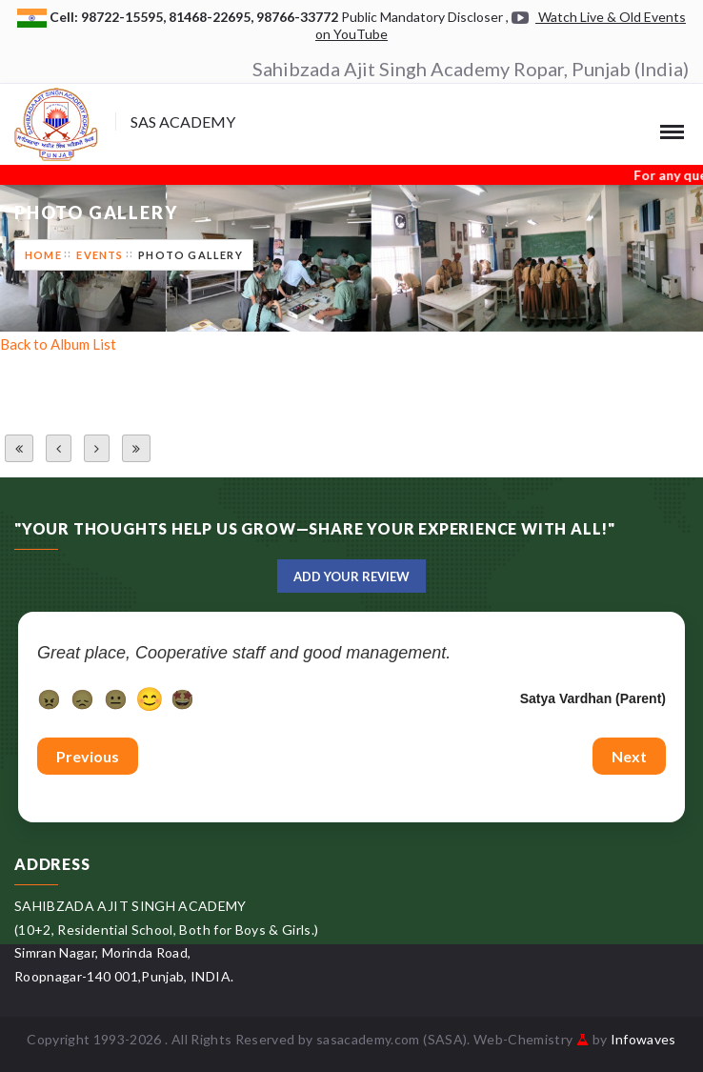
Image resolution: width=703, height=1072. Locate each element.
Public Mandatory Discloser (422, 17)
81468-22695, (212, 17)
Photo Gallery (190, 255)
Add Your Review (351, 576)
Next (629, 756)
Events (99, 255)
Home (43, 255)
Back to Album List (58, 344)
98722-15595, (125, 17)
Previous (87, 756)
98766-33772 (298, 17)
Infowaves (643, 1039)
